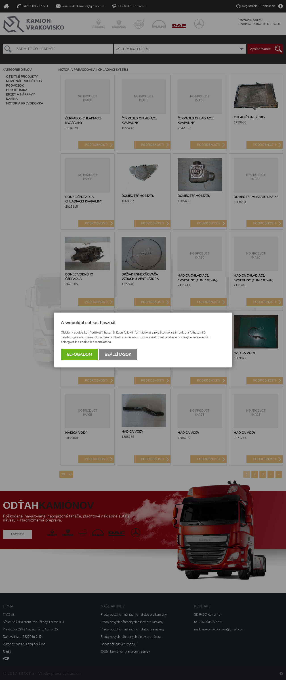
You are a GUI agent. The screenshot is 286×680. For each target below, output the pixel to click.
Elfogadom (79, 355)
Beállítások (118, 355)
